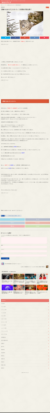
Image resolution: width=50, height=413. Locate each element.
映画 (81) (2, 347)
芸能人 (17, 215)
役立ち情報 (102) (4, 338)
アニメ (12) (3, 306)
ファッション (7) (4, 329)
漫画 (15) (2, 356)
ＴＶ (20, 215)
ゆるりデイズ (7, 2)
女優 (13, 215)
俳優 (10, 215)
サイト (2, 253)
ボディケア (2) (3, 332)
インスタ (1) (3, 312)
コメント (2, 236)
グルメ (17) (3, 315)
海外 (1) (2, 353)
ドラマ (3, 215)
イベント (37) (3, 309)
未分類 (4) (3, 350)
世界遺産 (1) (3, 335)
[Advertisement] (25, 53)
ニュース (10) (3, 326)
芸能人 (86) (3, 362)
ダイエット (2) (3, 320)
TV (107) (2, 303)
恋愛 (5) (2, 341)
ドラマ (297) (3, 323)
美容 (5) (2, 359)
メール (2, 249)
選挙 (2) (2, 365)
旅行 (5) (2, 344)
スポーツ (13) (3, 317)
